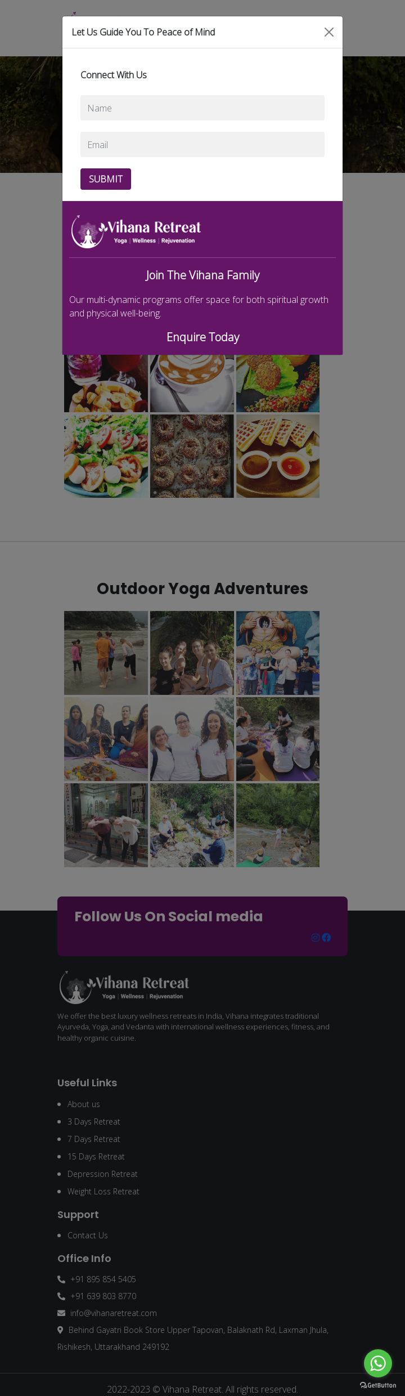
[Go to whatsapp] (378, 1363)
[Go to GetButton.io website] (378, 1384)
